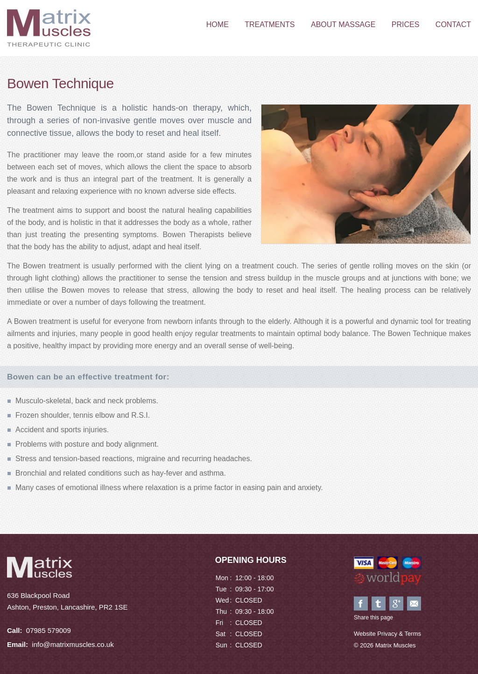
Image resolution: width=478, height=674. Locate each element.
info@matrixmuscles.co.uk (72, 644)
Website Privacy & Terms (387, 633)
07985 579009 (48, 630)
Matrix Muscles (49, 28)
